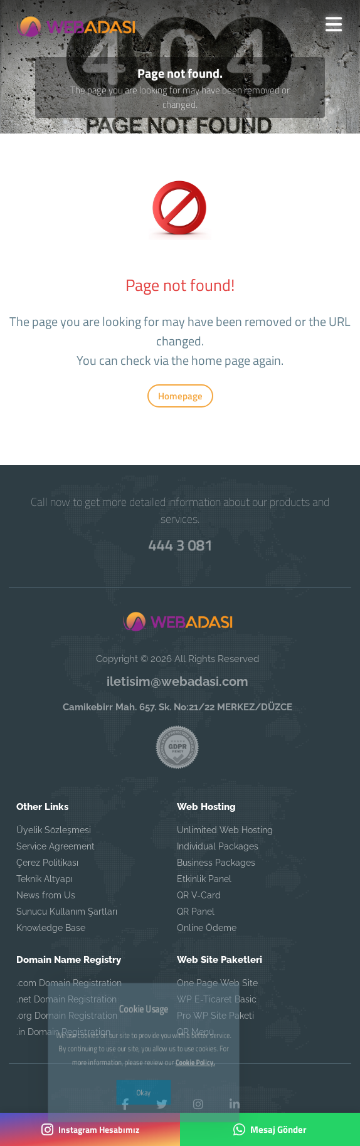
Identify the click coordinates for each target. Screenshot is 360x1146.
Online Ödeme (206, 928)
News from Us (45, 895)
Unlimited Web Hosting (225, 830)
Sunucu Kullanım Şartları (66, 912)
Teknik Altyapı (44, 879)
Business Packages (216, 863)
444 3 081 (180, 544)
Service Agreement (55, 846)
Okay (143, 1054)
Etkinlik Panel (204, 879)
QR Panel (195, 912)
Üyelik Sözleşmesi (53, 830)
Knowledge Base (50, 928)
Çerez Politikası (47, 863)
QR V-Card (199, 895)
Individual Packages (217, 846)
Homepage (180, 396)
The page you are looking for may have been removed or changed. (180, 97)
